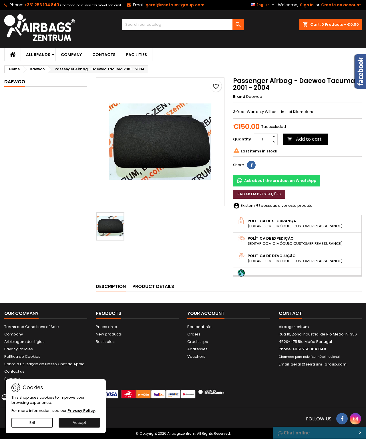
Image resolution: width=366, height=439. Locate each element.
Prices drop (106, 326)
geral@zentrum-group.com (175, 5)
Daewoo (14, 81)
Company (71, 54)
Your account (205, 313)
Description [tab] (111, 286)
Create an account (341, 5)
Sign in (307, 5)
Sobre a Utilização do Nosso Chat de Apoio (44, 364)
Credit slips (197, 341)
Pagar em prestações (259, 194)
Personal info (199, 326)
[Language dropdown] (263, 5)
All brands (38, 54)
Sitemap (12, 379)
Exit (32, 422)
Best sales (105, 341)
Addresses (197, 349)
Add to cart (304, 139)
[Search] (183, 24)
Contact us (14, 371)
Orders (193, 334)
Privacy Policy (81, 410)
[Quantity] (262, 139)
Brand (239, 96)
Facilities (136, 54)
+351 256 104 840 (41, 5)
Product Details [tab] (153, 286)
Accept (79, 422)
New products (109, 334)
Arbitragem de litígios (24, 341)
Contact (290, 313)
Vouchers (196, 356)
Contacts (104, 54)
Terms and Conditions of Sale (31, 326)
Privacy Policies (18, 349)
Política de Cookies (22, 356)
